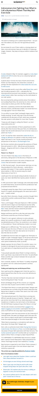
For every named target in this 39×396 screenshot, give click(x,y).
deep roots (18, 156)
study (4, 74)
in (23, 141)
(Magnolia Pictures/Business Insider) (22, 37)
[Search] (37, 2)
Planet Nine (30, 89)
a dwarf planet (5, 95)
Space (2, 16)
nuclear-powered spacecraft (9, 333)
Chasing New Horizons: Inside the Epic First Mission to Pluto (19, 328)
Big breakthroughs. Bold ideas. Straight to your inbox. (20, 382)
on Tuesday (30, 341)
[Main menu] (2, 2)
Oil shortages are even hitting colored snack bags (17, 361)
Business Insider (30, 351)
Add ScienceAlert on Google (9, 19)
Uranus (3, 162)
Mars (2, 208)
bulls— (10, 133)
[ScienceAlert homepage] (19, 2)
